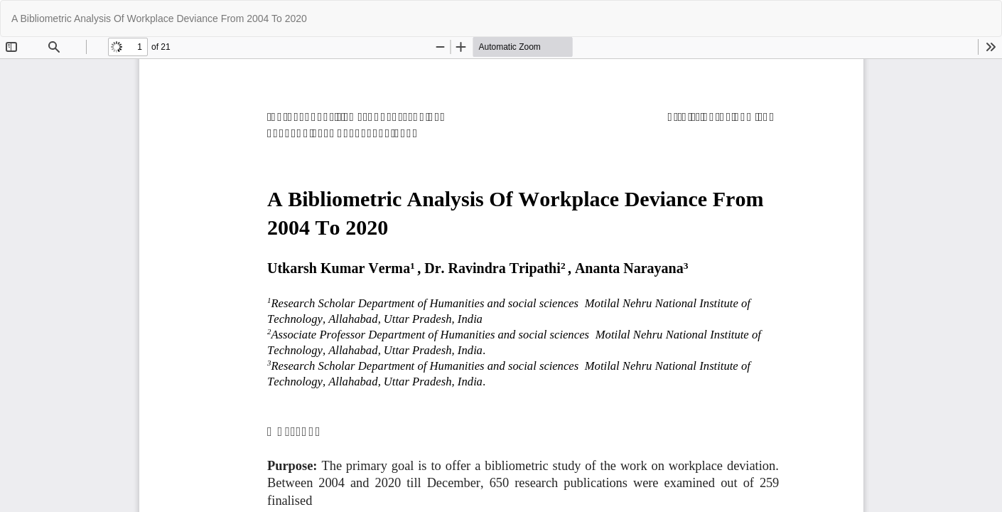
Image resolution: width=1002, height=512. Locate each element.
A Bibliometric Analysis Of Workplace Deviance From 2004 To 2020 (159, 18)
